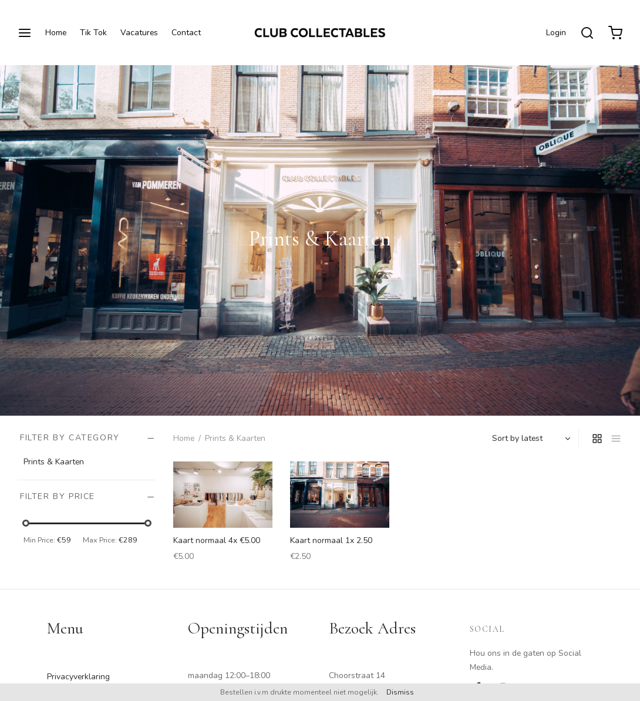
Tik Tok (93, 32)
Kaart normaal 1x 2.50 (331, 540)
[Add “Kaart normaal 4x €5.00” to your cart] (256, 475)
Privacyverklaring (78, 676)
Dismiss (400, 692)
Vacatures (139, 32)
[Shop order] (530, 438)
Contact (186, 32)
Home (55, 32)
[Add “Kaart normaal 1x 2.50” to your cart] (373, 475)
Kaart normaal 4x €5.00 (216, 540)
